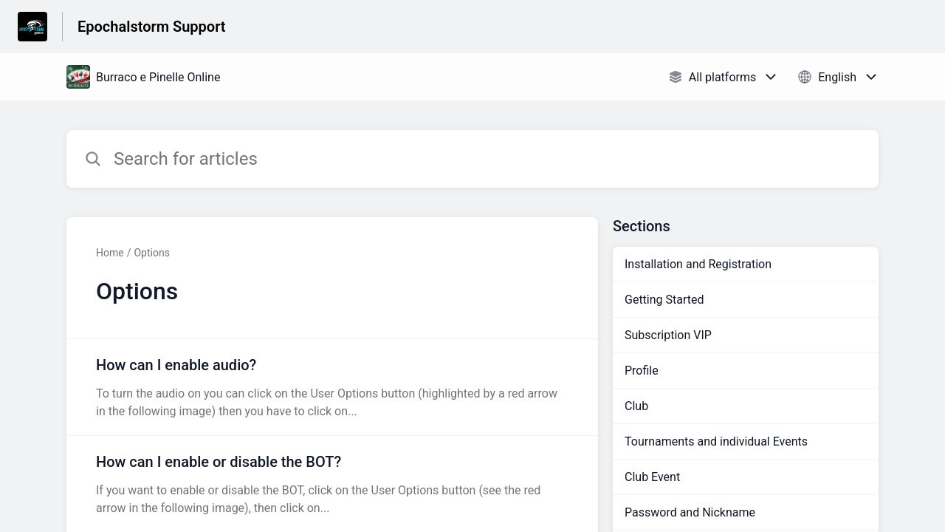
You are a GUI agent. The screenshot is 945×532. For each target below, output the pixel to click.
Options (151, 253)
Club (636, 406)
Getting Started (664, 300)
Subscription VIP (668, 335)
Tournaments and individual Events (716, 441)
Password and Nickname (690, 512)
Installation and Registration (698, 264)
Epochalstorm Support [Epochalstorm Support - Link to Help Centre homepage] (152, 26)
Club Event (652, 477)
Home (110, 253)
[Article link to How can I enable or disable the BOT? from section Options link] (332, 484)
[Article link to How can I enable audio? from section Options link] (332, 387)
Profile (642, 371)
